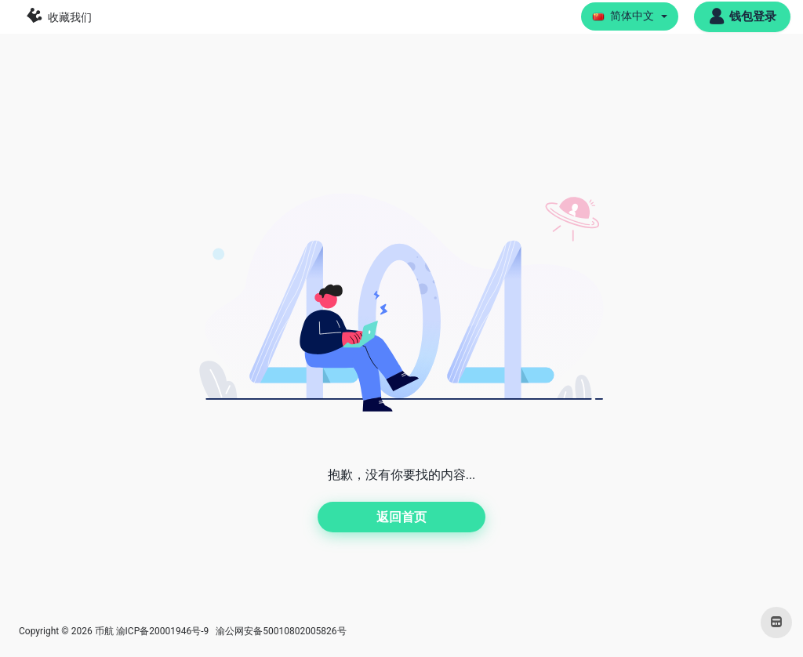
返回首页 (401, 517)
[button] (630, 16)
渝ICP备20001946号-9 (162, 631)
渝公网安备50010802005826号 (279, 631)
